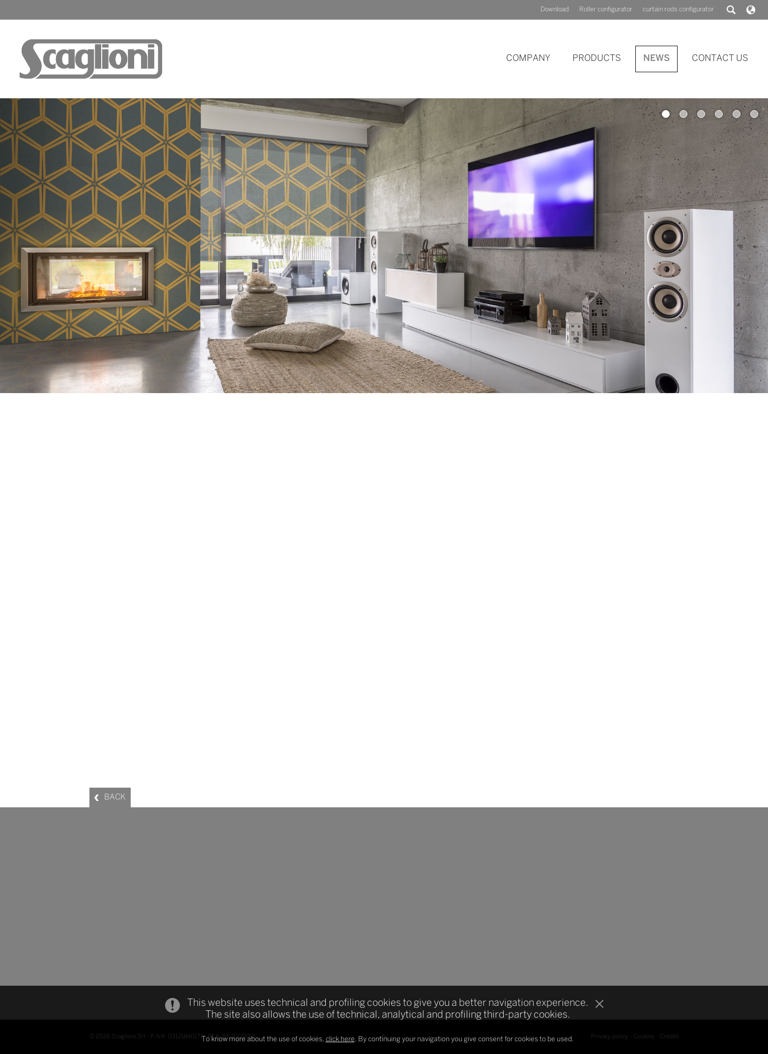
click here (340, 1039)
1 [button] (666, 114)
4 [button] (719, 114)
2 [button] (683, 114)
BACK (115, 797)
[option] (384, 245)
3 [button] (701, 114)
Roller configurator (605, 9)
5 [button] (736, 114)
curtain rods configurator (678, 9)
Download (554, 9)
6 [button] (754, 114)
